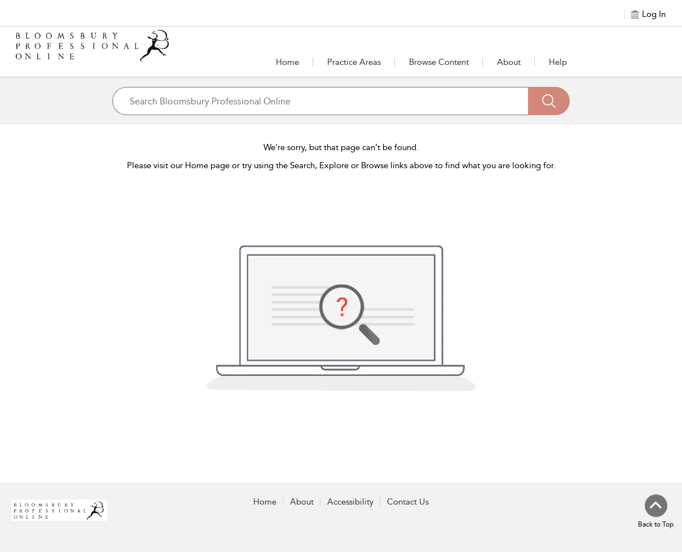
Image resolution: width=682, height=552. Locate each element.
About (509, 62)
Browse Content (439, 62)
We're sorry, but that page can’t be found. (341, 147)
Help (558, 62)
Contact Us (408, 502)
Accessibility (350, 502)
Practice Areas (354, 62)
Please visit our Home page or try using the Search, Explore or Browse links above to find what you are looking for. (341, 165)
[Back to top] (656, 511)
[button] (354, 62)
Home (287, 62)
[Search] (549, 101)
